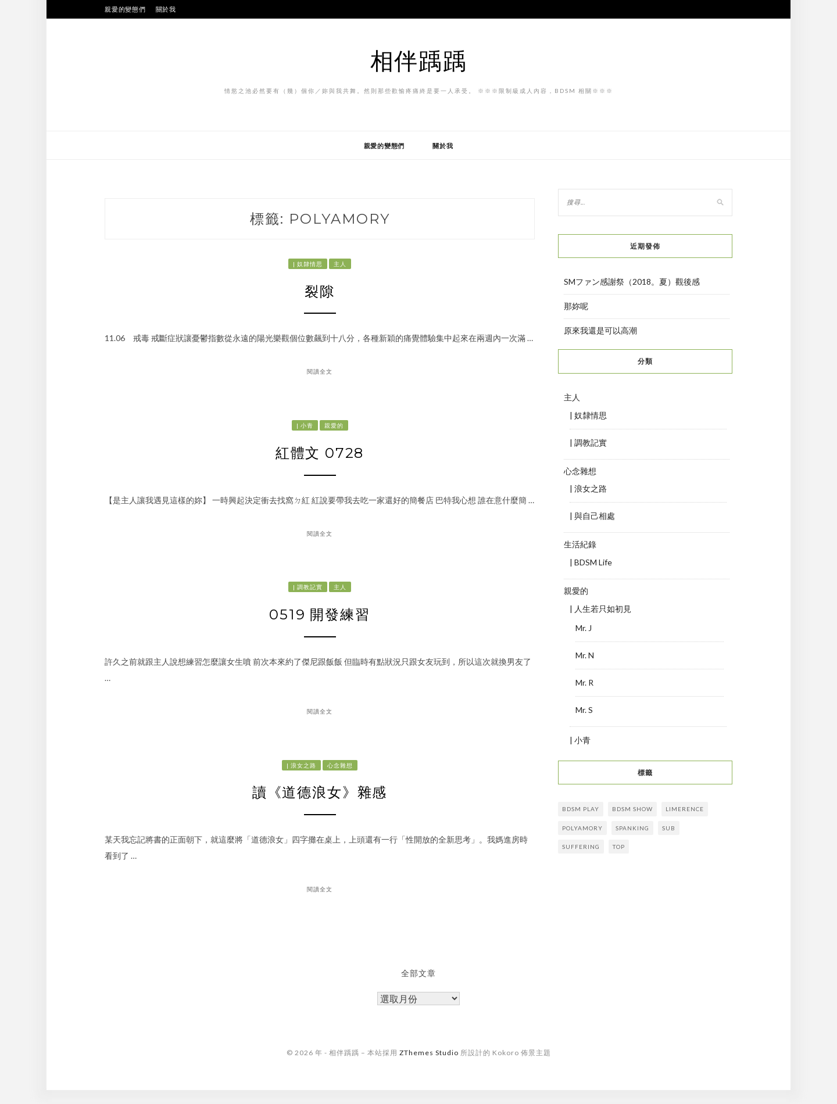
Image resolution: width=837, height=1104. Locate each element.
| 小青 (304, 428)
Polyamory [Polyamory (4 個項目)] (582, 828)
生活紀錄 (580, 544)
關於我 (166, 9)
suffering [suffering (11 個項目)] (581, 846)
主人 (340, 263)
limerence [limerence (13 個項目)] (685, 808)
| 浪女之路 (301, 775)
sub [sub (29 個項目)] (668, 828)
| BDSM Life (591, 562)
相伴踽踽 (418, 60)
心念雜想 (340, 775)
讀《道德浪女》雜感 (319, 804)
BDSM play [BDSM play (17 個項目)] (580, 808)
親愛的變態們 (125, 9)
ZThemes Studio (429, 1066)
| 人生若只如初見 (600, 609)
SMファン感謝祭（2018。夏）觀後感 (632, 281)
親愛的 (334, 428)
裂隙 (319, 293)
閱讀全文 (319, 374)
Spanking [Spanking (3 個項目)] (632, 828)
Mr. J (583, 628)
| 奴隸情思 (308, 263)
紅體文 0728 (320, 458)
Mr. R (584, 682)
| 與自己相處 (592, 516)
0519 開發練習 (320, 623)
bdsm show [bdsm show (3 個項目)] (632, 808)
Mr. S (584, 710)
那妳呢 (576, 306)
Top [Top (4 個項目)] (619, 846)
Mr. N (584, 655)
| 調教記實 (308, 593)
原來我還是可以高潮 (600, 330)
